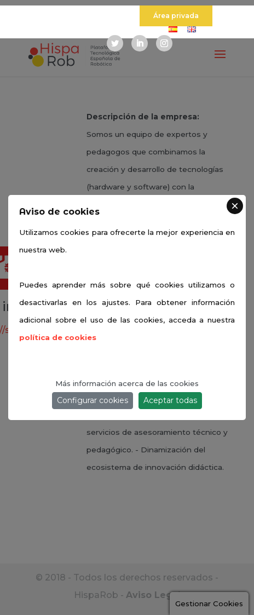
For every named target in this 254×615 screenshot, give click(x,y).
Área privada (176, 16)
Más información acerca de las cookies (127, 383)
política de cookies (57, 337)
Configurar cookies (92, 400)
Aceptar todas (170, 400)
